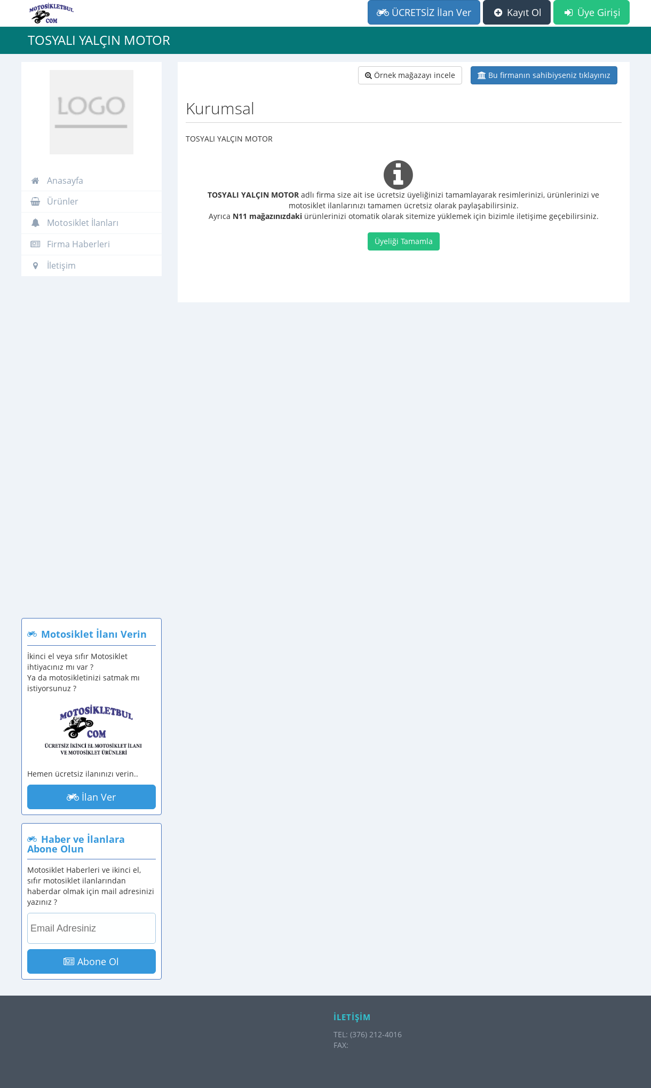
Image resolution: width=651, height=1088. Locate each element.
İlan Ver (91, 796)
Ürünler (54, 201)
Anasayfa (56, 180)
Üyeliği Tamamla (404, 241)
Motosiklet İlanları (74, 223)
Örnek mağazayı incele (410, 75)
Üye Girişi (591, 12)
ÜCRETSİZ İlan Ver (424, 12)
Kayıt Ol (517, 12)
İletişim (53, 265)
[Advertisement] (91, 452)
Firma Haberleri (70, 244)
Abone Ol (91, 961)
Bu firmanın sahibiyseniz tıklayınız (544, 75)
